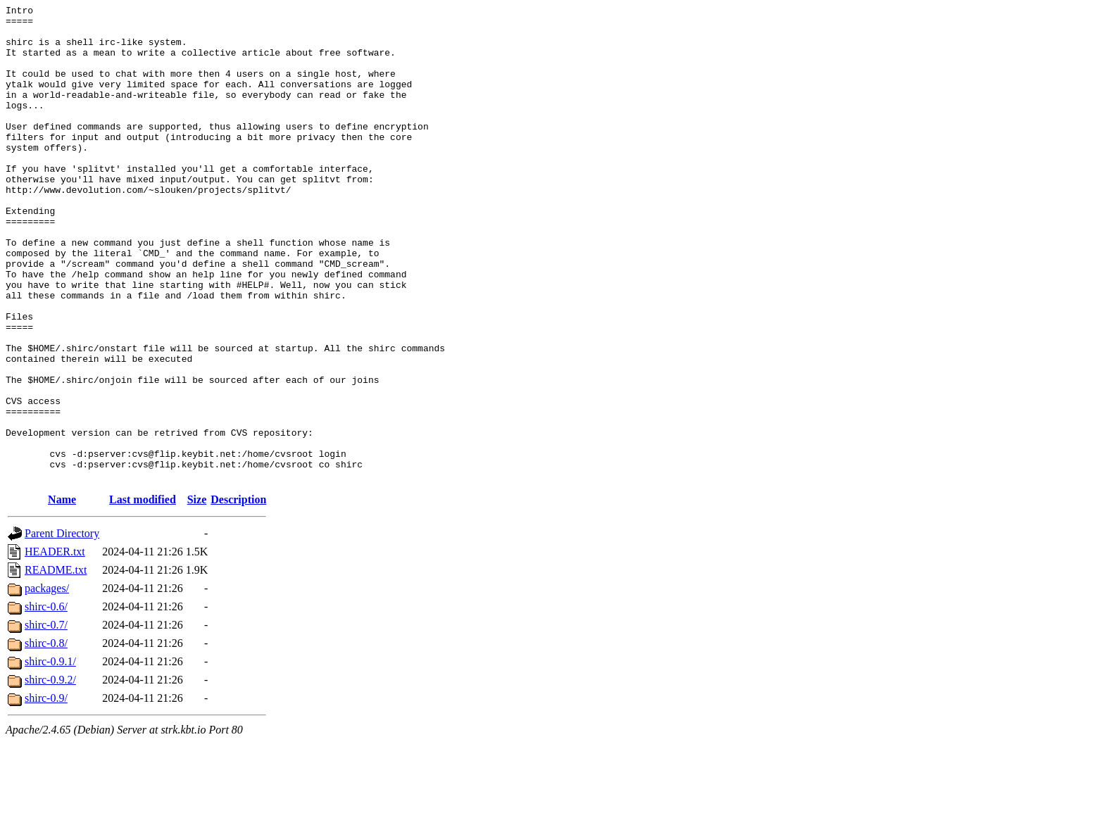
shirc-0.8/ (46, 738)
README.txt (56, 665)
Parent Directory (62, 628)
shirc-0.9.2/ (50, 775)
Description (238, 594)
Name (62, 594)
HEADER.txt (55, 647)
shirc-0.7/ (46, 720)
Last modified (142, 594)
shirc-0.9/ (46, 793)
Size (197, 594)
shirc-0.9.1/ (50, 756)
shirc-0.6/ (46, 701)
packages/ (47, 683)
